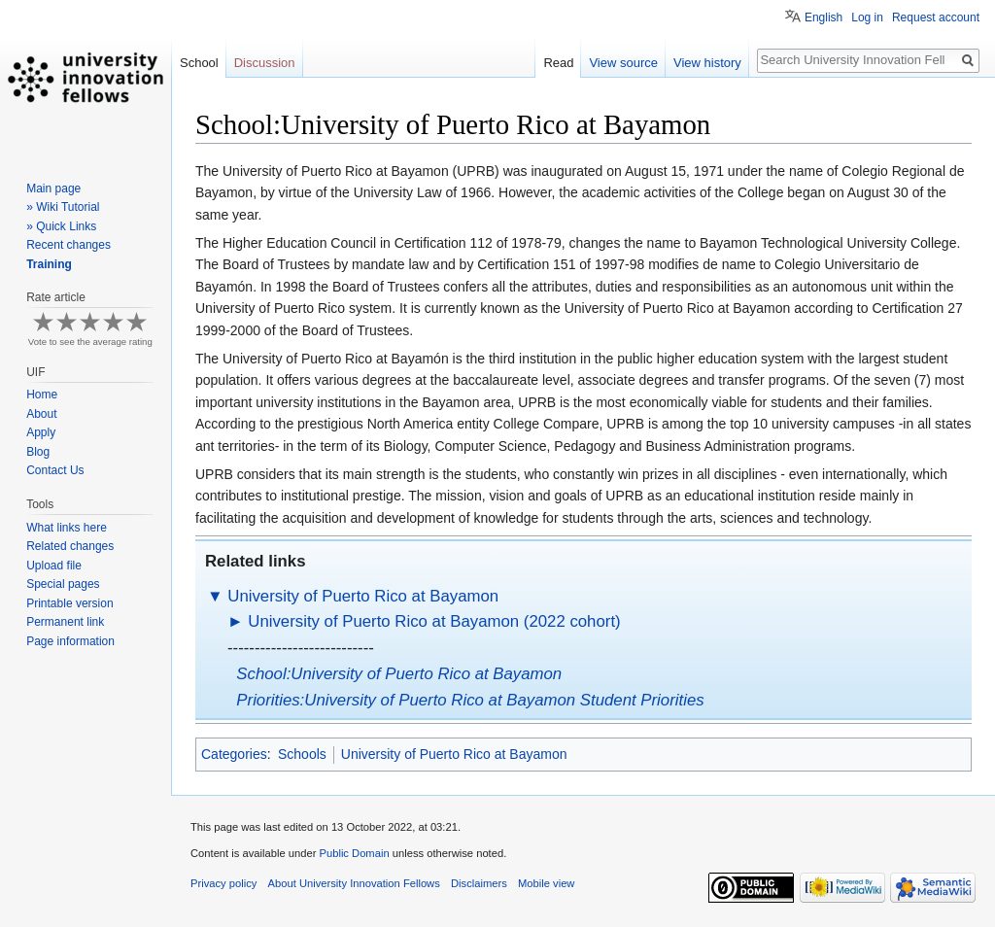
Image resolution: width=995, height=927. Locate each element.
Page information (70, 641)
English (823, 17)
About (41, 414)
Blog (38, 452)
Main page (53, 188)
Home (41, 394)
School (199, 62)
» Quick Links (61, 226)
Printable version (69, 603)
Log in (867, 17)
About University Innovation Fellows (354, 883)
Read (558, 62)
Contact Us (55, 470)
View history (707, 62)
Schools (302, 754)
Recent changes (68, 245)
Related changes (70, 546)
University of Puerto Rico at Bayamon (362, 596)
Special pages (62, 584)
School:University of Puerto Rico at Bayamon (399, 674)
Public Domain (354, 853)
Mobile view (546, 883)
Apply (40, 432)
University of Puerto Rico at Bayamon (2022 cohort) (434, 621)
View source (623, 62)
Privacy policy (223, 883)
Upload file (54, 565)
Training (49, 264)
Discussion (264, 62)
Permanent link (65, 622)
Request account (935, 17)
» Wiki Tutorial (62, 207)
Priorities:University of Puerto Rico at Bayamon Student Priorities (469, 700)
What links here (66, 527)
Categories (234, 754)
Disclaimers (479, 883)
